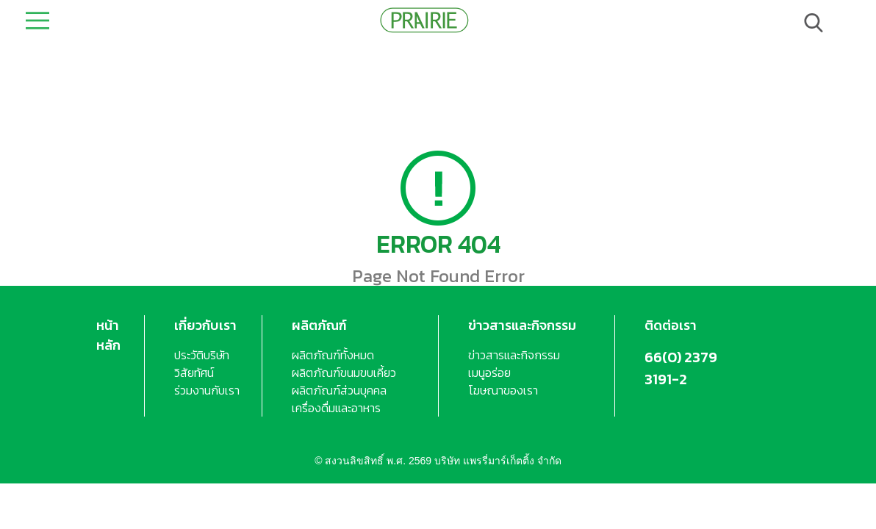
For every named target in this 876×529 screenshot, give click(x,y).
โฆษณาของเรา (503, 390)
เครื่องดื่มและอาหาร (336, 408)
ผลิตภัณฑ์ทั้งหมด (333, 355)
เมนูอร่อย (489, 372)
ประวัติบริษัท (201, 355)
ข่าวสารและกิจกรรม (522, 325)
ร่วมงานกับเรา (207, 390)
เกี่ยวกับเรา (205, 325)
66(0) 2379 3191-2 (681, 368)
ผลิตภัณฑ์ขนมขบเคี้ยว (344, 372)
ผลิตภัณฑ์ (319, 325)
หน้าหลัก (108, 335)
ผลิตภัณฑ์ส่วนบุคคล (339, 390)
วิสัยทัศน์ (194, 372)
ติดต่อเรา (671, 325)
